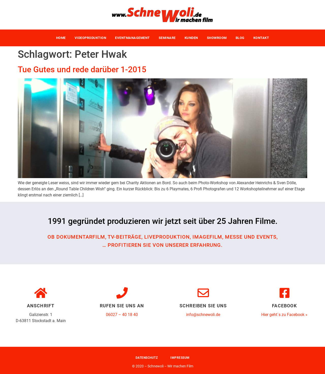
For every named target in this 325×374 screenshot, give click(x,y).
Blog (240, 38)
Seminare (167, 38)
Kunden (191, 38)
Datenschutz (147, 357)
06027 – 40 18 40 (122, 314)
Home (61, 38)
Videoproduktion (90, 38)
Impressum (180, 357)
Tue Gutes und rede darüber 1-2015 (82, 69)
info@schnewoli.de (203, 314)
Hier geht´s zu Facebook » (284, 314)
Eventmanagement (132, 38)
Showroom (217, 38)
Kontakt (261, 38)
